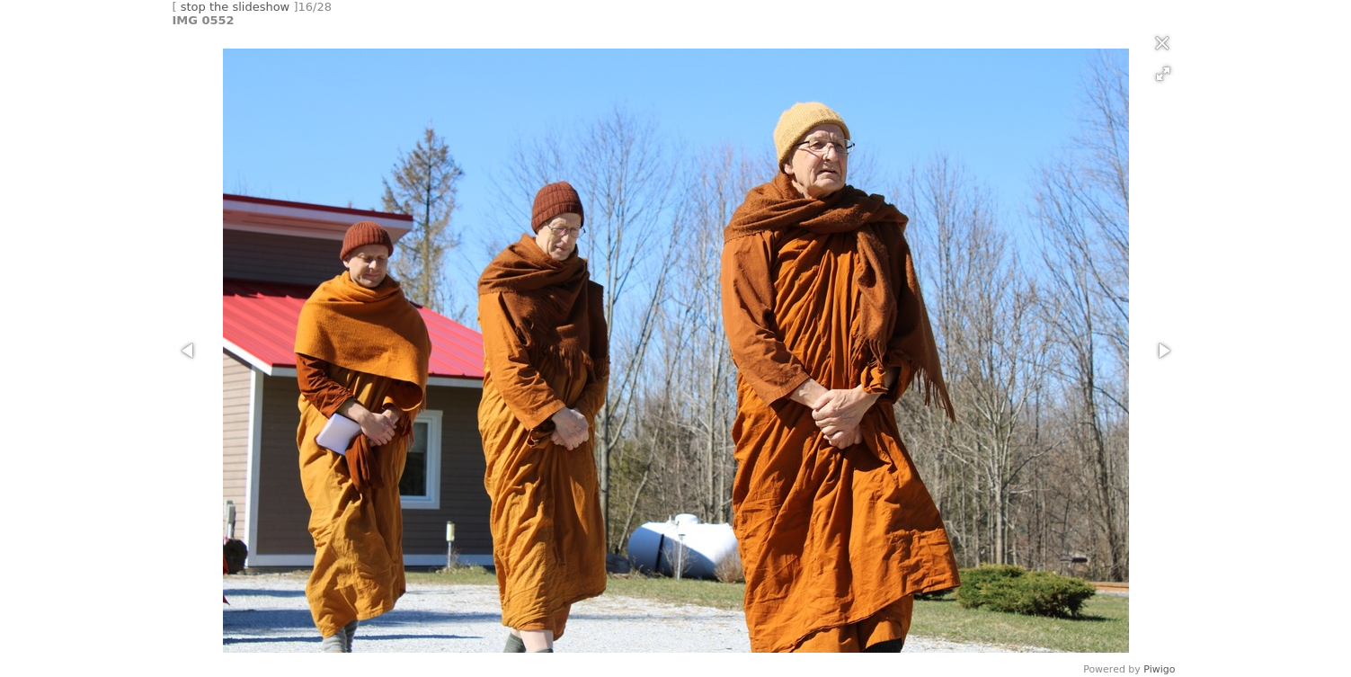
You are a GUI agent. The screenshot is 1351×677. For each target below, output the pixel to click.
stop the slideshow (235, 6)
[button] (1163, 73)
